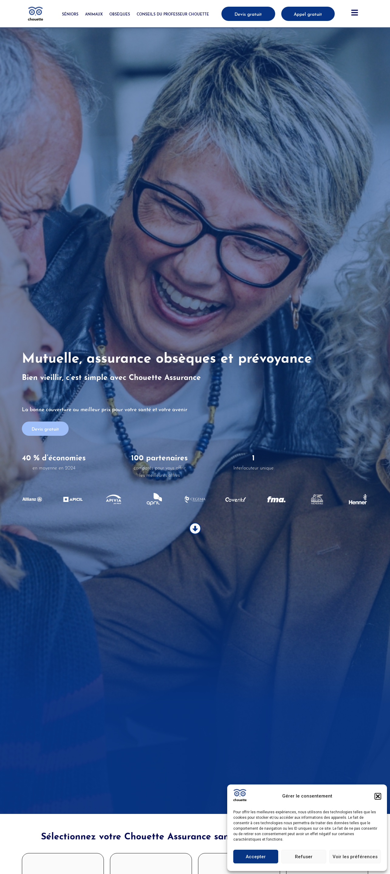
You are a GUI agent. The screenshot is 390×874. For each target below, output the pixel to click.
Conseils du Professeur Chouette (173, 13)
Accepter (256, 856)
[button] (378, 796)
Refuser (304, 856)
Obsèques (119, 13)
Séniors (70, 13)
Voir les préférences (355, 856)
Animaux (94, 13)
